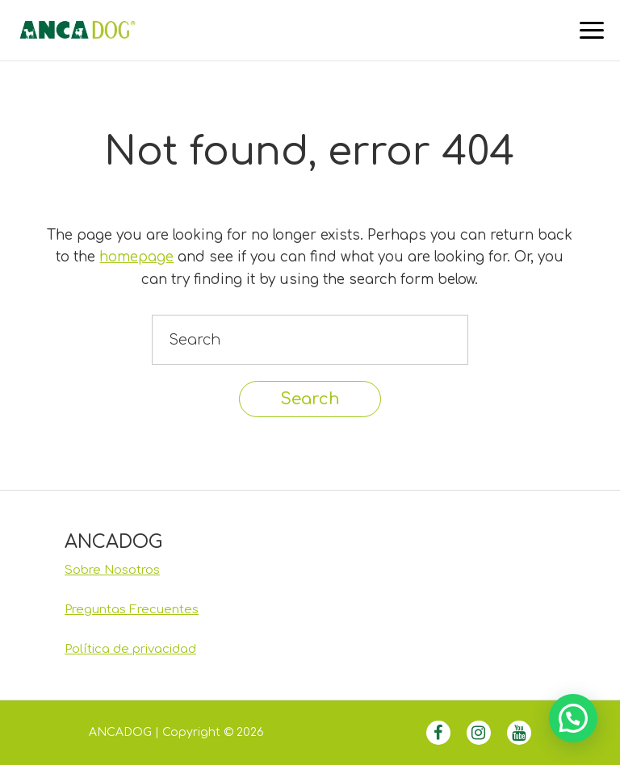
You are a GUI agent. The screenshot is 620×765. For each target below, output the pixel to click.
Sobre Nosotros (112, 570)
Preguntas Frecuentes (132, 610)
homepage (136, 257)
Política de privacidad (130, 649)
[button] (573, 718)
